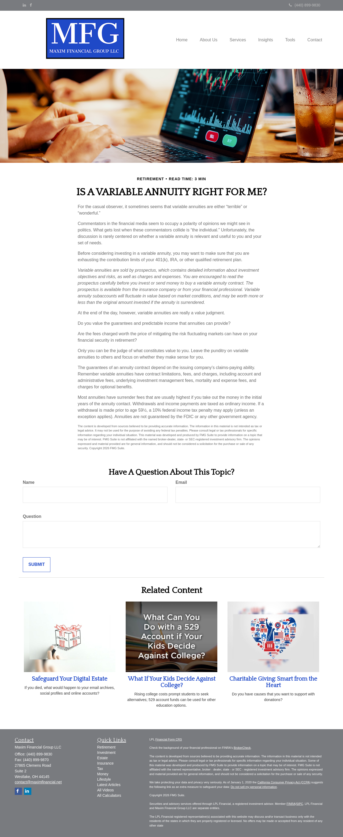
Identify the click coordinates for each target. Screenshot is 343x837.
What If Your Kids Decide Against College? (171, 682)
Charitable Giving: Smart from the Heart (273, 682)
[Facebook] (31, 5)
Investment (106, 752)
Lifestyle (104, 779)
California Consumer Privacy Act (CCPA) (284, 782)
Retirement (106, 747)
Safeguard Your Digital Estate (69, 679)
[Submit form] (36, 564)
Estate (102, 758)
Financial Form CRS (168, 739)
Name (29, 482)
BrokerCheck (242, 747)
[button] (203, 39)
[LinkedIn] (24, 5)
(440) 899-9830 (304, 5)
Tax (100, 768)
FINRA (290, 803)
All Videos (105, 790)
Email (181, 482)
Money (103, 774)
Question (32, 516)
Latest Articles (109, 785)
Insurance (105, 763)
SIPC (299, 803)
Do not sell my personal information (254, 786)
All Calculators (109, 795)
